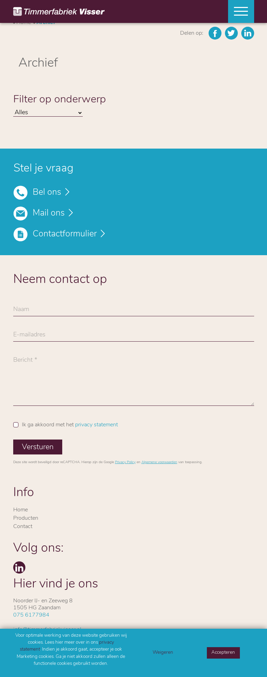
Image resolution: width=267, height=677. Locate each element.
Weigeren (163, 652)
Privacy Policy (125, 462)
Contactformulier (65, 234)
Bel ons (47, 192)
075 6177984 (31, 615)
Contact (22, 526)
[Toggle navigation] (238, 11)
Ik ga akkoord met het (70, 425)
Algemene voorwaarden (159, 462)
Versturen (38, 447)
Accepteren (223, 652)
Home (20, 510)
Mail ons (49, 213)
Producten (25, 518)
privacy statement (96, 425)
